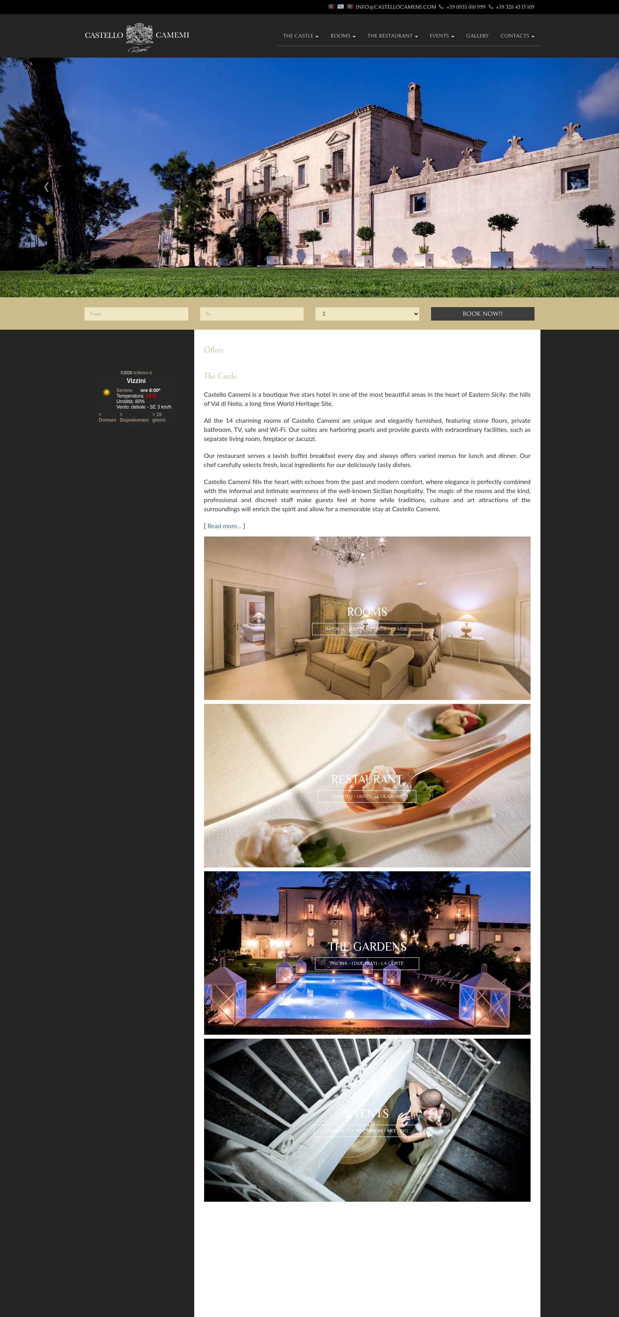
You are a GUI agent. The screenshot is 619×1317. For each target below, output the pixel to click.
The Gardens (328, 1254)
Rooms (343, 36)
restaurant (327, 1224)
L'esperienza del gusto (340, 1238)
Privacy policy (446, 1263)
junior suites (213, 1269)
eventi (436, 1224)
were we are (212, 1231)
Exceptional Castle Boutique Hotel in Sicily (481, 1271)
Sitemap (438, 1285)
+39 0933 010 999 (461, 7)
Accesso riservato (136, 1308)
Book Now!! (483, 313)
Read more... (225, 525)
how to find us (216, 1245)
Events (442, 36)
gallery (477, 36)
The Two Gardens (334, 1269)
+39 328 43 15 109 (511, 7)
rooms (206, 1254)
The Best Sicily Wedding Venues (465, 1278)
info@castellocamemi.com (396, 7)
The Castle (301, 36)
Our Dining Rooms (335, 1231)
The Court (325, 1275)
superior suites (216, 1275)
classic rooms (215, 1282)
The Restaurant (393, 36)
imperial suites (215, 1261)
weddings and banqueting (461, 1231)
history (207, 1224)
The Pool (323, 1261)
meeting (438, 1238)
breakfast (325, 1245)
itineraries (211, 1238)
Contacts (518, 36)
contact (439, 1254)
